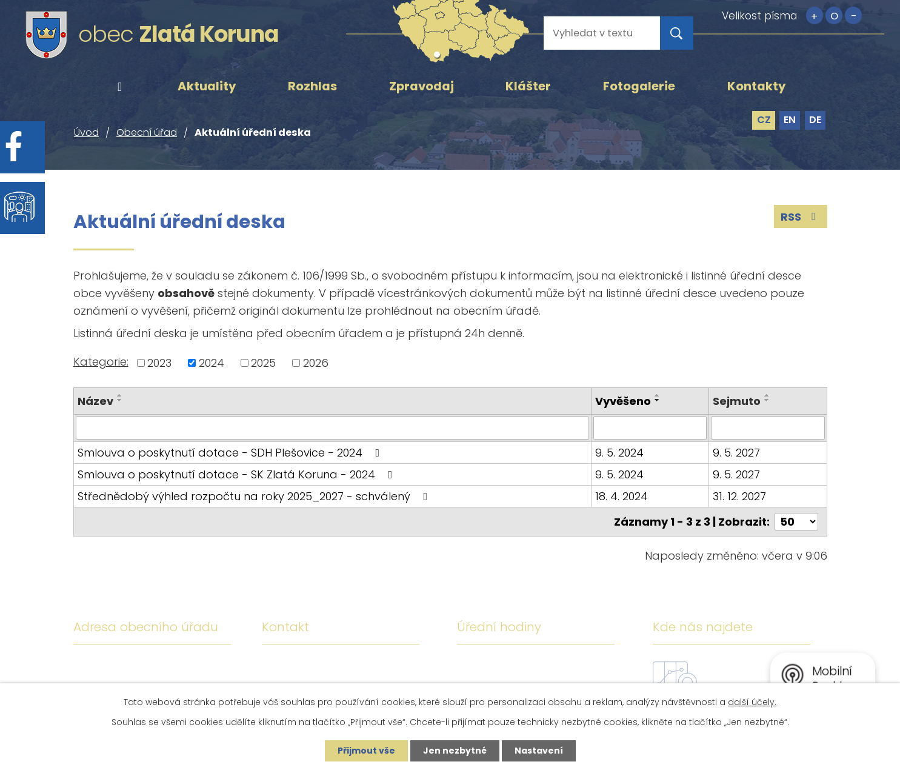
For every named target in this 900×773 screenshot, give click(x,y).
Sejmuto (737, 401)
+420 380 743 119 (372, 666)
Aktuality (207, 86)
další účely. (752, 702)
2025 (263, 362)
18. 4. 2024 (621, 496)
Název (95, 401)
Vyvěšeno (623, 401)
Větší (814, 15)
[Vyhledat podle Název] (333, 428)
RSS (801, 216)
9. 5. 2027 (736, 452)
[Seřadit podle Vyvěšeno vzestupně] (657, 395)
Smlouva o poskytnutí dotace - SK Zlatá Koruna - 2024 (238, 474)
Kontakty (756, 86)
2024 (211, 362)
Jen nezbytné (455, 751)
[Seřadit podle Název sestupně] (120, 400)
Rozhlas (312, 86)
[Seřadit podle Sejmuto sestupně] (767, 400)
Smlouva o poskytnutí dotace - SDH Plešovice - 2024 (231, 452)
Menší (853, 15)
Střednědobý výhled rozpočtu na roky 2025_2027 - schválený (255, 496)
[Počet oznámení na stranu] (796, 521)
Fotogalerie (639, 86)
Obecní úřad (146, 132)
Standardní (833, 15)
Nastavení (539, 751)
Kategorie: (100, 361)
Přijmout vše (366, 751)
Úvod (120, 86)
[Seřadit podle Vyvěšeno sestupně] (657, 400)
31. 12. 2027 (739, 496)
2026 (315, 362)
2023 (159, 362)
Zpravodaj (421, 86)
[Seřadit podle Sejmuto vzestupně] (767, 395)
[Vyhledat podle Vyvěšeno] (650, 428)
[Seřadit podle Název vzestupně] (120, 395)
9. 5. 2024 (619, 452)
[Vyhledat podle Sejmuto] (767, 428)
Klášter (528, 86)
